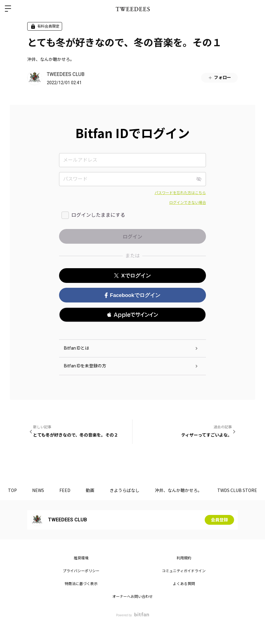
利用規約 (184, 558)
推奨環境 (81, 558)
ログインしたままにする (98, 215)
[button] (132, 314)
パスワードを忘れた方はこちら (180, 193)
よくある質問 (184, 584)
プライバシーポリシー (81, 571)
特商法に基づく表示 (81, 584)
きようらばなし (125, 490)
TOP (12, 490)
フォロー (219, 77)
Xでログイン (132, 276)
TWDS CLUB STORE (237, 490)
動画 (90, 490)
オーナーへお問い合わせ (132, 597)
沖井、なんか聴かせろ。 (50, 59)
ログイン (255, 8)
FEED (64, 490)
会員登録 (219, 519)
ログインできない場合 (187, 203)
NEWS (38, 490)
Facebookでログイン (132, 295)
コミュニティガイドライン (184, 571)
